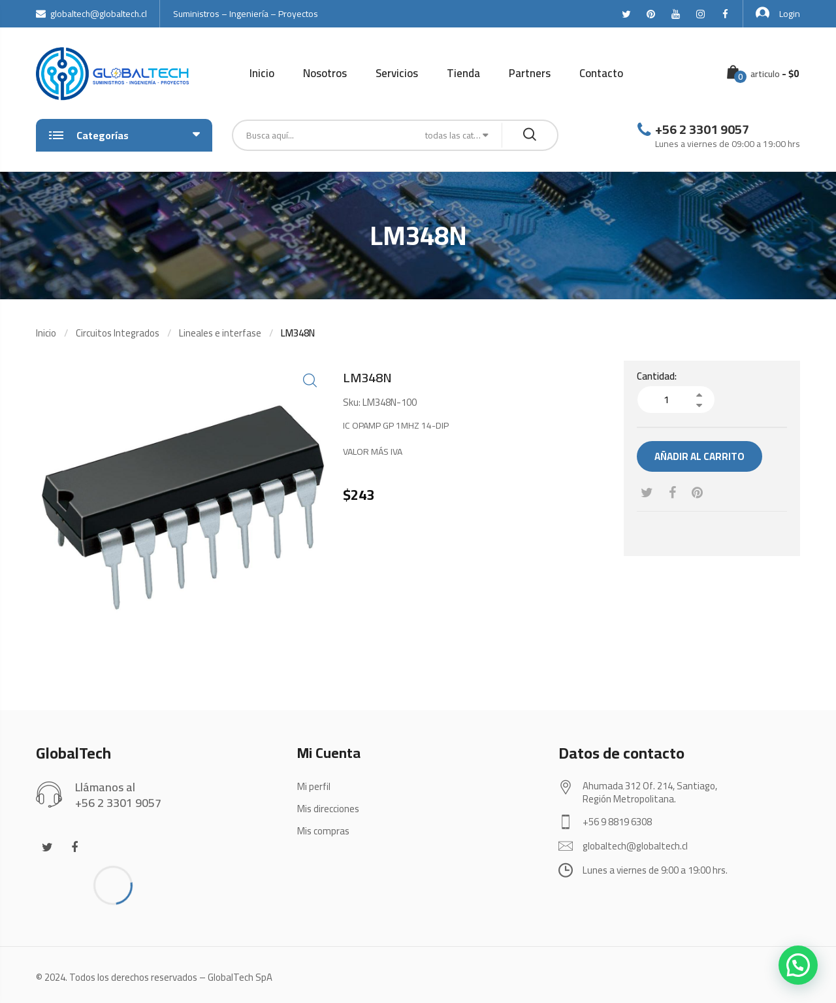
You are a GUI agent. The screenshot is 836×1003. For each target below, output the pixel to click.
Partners (530, 73)
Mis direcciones (328, 808)
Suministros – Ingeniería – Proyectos (245, 13)
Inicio (261, 73)
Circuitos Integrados (117, 332)
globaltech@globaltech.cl (91, 13)
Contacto (601, 73)
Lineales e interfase (220, 332)
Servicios (397, 73)
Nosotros (325, 73)
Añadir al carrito (699, 456)
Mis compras (323, 830)
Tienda (463, 73)
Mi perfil (313, 786)
